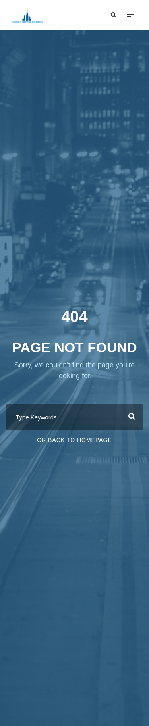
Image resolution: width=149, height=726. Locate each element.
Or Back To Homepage (74, 440)
